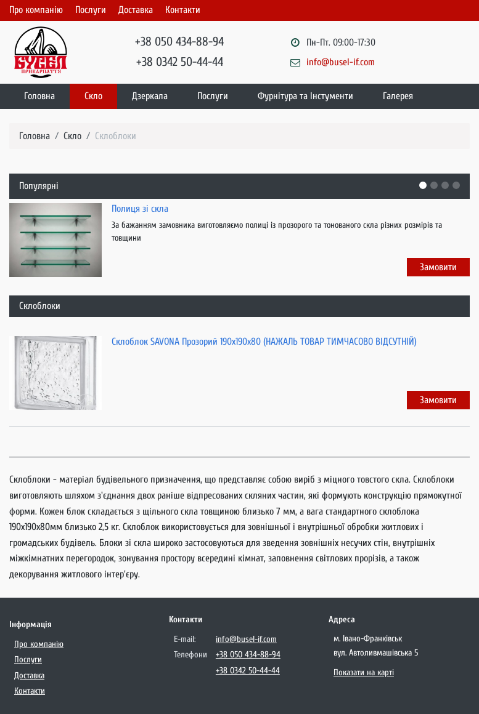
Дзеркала (150, 96)
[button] (423, 185)
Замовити (438, 267)
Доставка (135, 9)
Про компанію (36, 9)
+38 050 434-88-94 (179, 41)
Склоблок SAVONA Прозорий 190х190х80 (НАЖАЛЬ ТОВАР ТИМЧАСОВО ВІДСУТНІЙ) (264, 341)
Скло (93, 96)
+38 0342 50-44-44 (179, 62)
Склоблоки (115, 136)
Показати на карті (364, 672)
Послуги (90, 9)
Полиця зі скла (140, 208)
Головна (39, 96)
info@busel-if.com (340, 62)
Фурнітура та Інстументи (305, 96)
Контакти (182, 9)
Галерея (398, 96)
